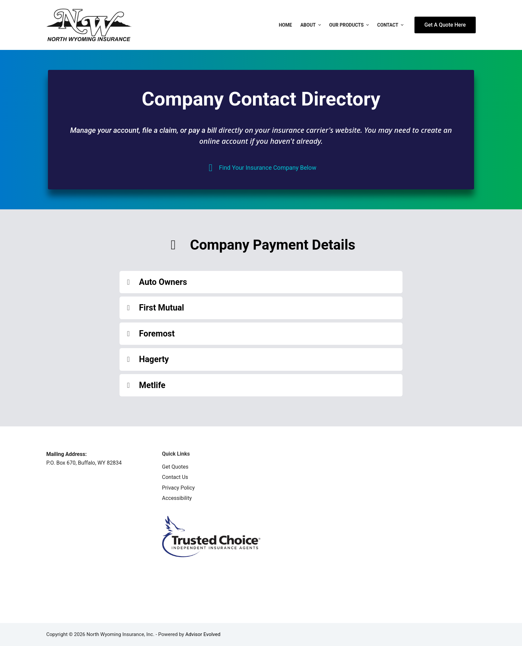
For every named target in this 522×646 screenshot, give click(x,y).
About (311, 25)
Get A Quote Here (445, 25)
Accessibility (177, 498)
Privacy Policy (178, 488)
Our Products (350, 25)
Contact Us (175, 477)
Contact (391, 25)
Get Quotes (175, 467)
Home (285, 25)
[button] (261, 282)
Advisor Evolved (203, 634)
